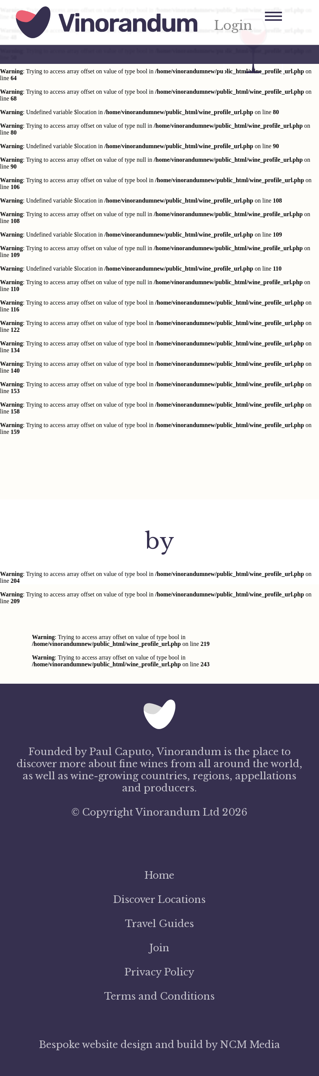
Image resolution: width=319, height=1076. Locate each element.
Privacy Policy (159, 972)
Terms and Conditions (159, 996)
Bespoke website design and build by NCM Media (159, 1045)
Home (159, 875)
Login (233, 25)
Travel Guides (159, 924)
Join (159, 948)
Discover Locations (159, 899)
